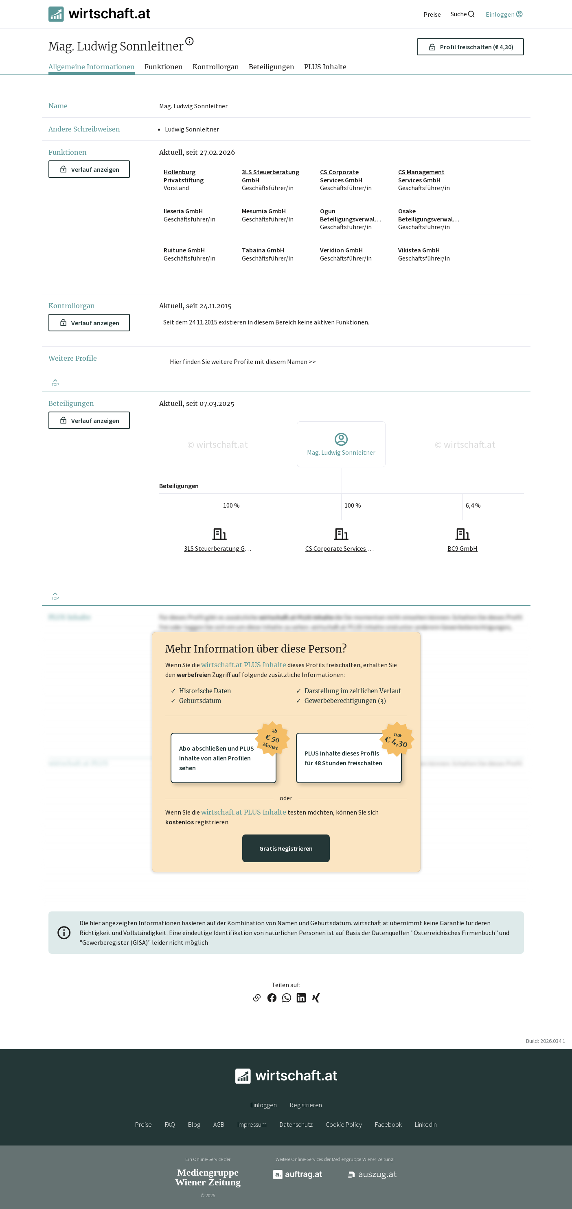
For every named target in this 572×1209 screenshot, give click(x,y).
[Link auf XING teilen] (316, 998)
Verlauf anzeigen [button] (89, 169)
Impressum (252, 1124)
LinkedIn (426, 1124)
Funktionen (164, 67)
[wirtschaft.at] (99, 14)
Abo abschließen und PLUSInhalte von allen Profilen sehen (227, 752)
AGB (218, 1124)
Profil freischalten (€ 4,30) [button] (470, 47)
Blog (194, 1124)
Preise (143, 1124)
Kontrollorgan (216, 67)
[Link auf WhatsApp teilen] (286, 998)
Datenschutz (296, 1124)
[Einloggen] (505, 14)
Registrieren (306, 1105)
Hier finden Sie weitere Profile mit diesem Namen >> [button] (243, 361)
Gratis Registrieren (286, 848)
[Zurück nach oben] (55, 382)
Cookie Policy (344, 1124)
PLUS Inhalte (325, 67)
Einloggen (263, 1105)
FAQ (170, 1124)
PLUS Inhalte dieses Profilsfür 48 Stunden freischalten (353, 750)
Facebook (388, 1124)
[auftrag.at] (297, 1177)
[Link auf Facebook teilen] (272, 998)
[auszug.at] (372, 1177)
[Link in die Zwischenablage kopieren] (257, 998)
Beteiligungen (271, 67)
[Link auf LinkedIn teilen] (301, 998)
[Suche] (463, 14)
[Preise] (432, 14)
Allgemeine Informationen (91, 67)
